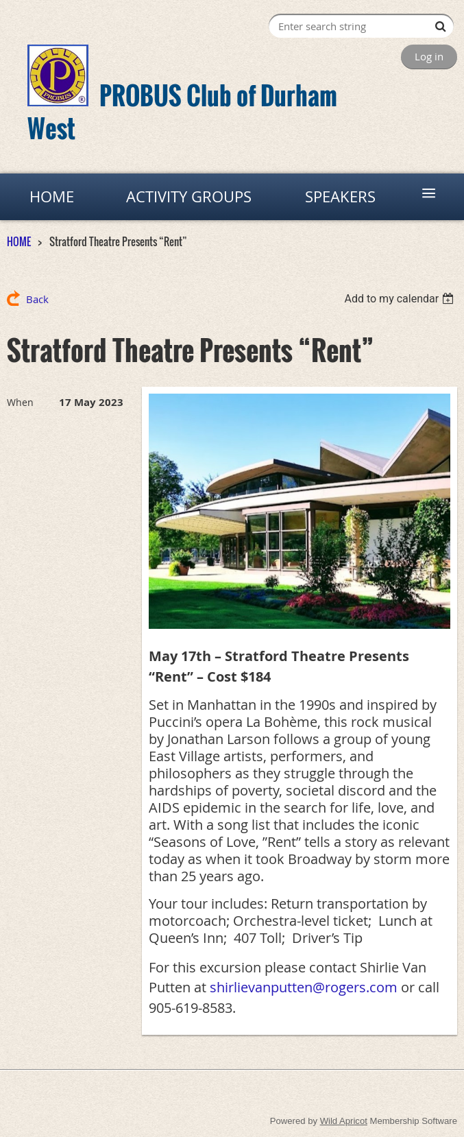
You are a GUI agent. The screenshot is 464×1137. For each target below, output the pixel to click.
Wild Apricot (343, 1121)
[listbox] (400, 298)
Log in (429, 56)
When (20, 402)
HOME (19, 241)
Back (37, 299)
